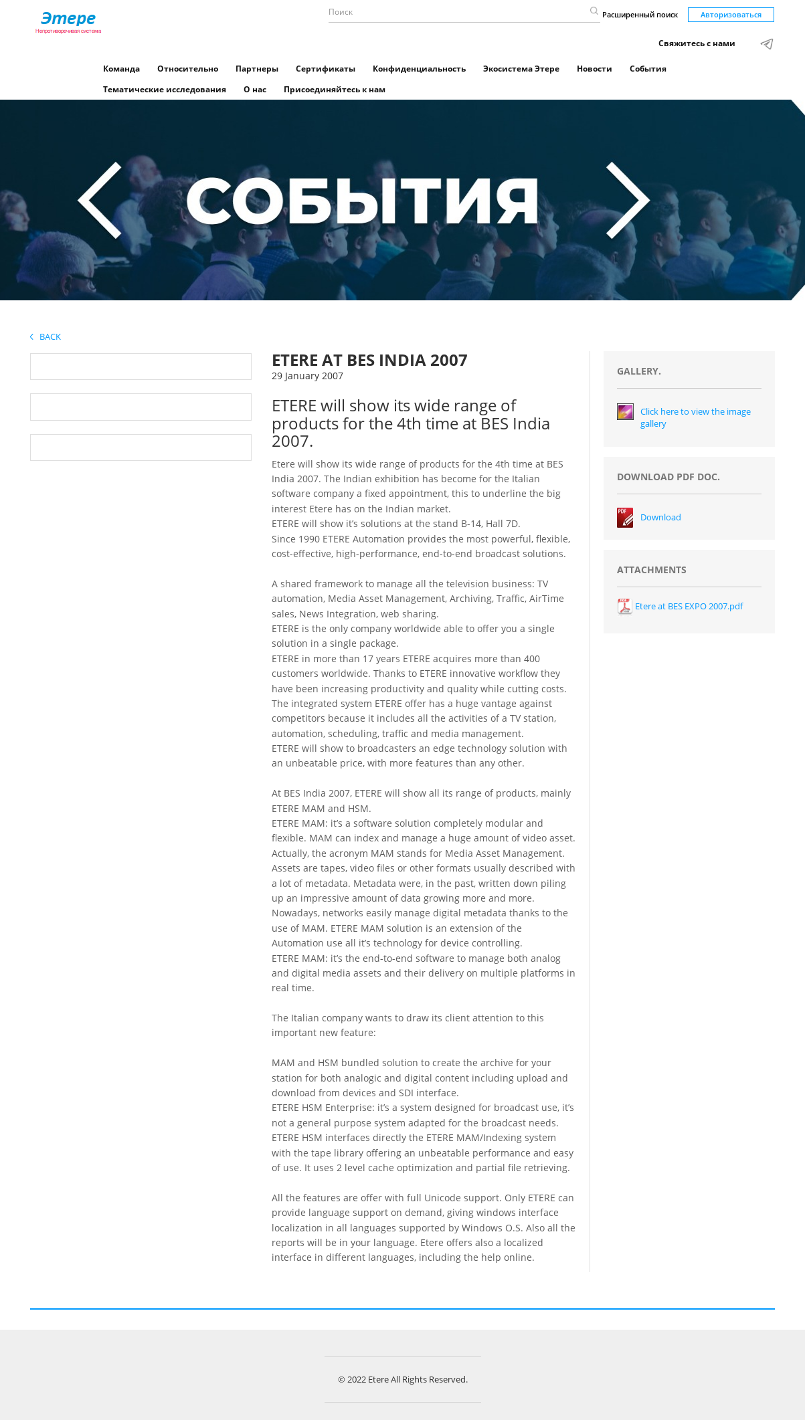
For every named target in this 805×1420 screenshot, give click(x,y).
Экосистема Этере (521, 68)
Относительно (187, 68)
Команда (121, 68)
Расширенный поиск (640, 14)
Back (45, 336)
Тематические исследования (164, 89)
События (648, 68)
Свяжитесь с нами (696, 43)
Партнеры (257, 68)
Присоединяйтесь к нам (334, 89)
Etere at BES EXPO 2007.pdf (680, 606)
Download (660, 517)
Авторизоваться (731, 14)
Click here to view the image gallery (695, 417)
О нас (255, 89)
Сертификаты (325, 68)
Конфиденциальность (419, 68)
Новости (594, 68)
